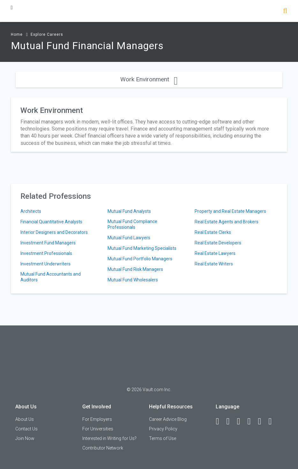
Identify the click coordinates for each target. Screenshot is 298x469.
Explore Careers (47, 34)
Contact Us (26, 428)
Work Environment (149, 79)
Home (17, 34)
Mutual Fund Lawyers (129, 237)
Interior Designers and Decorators (54, 232)
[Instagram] (251, 421)
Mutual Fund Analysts (129, 211)
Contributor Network (102, 447)
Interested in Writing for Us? (109, 438)
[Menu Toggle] (12, 7)
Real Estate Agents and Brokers (226, 221)
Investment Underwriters (45, 263)
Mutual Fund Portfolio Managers (140, 258)
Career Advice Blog (168, 419)
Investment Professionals (46, 253)
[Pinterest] (262, 421)
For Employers (97, 419)
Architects (30, 211)
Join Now (24, 438)
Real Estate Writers (214, 263)
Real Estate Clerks (213, 232)
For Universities (97, 428)
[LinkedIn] (230, 421)
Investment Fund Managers (48, 242)
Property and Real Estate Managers (230, 211)
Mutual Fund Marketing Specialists (142, 248)
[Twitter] (241, 421)
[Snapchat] (272, 421)
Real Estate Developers (218, 242)
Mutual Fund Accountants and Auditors (50, 277)
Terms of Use (162, 438)
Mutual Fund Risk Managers (135, 269)
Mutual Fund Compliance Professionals (132, 224)
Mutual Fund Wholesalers (133, 279)
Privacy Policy (163, 428)
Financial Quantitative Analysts (51, 221)
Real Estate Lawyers (215, 253)
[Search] (285, 11)
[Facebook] (220, 421)
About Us (24, 419)
